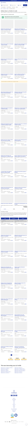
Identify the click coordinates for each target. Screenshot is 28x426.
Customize (14, 218)
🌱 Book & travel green (14, 0)
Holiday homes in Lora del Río (5, 374)
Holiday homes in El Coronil (18, 374)
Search (25, 5)
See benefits (20, 19)
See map (23, 7)
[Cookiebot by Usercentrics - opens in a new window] (24, 206)
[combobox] (5, 5)
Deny (5, 218)
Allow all (23, 218)
